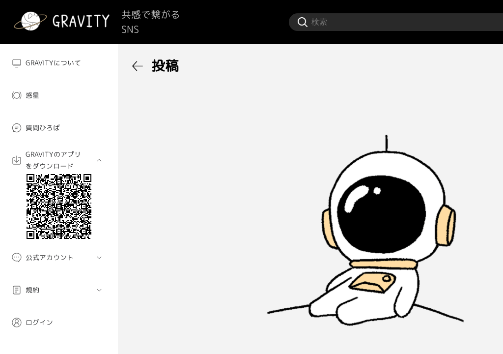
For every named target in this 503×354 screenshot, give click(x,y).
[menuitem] (59, 63)
